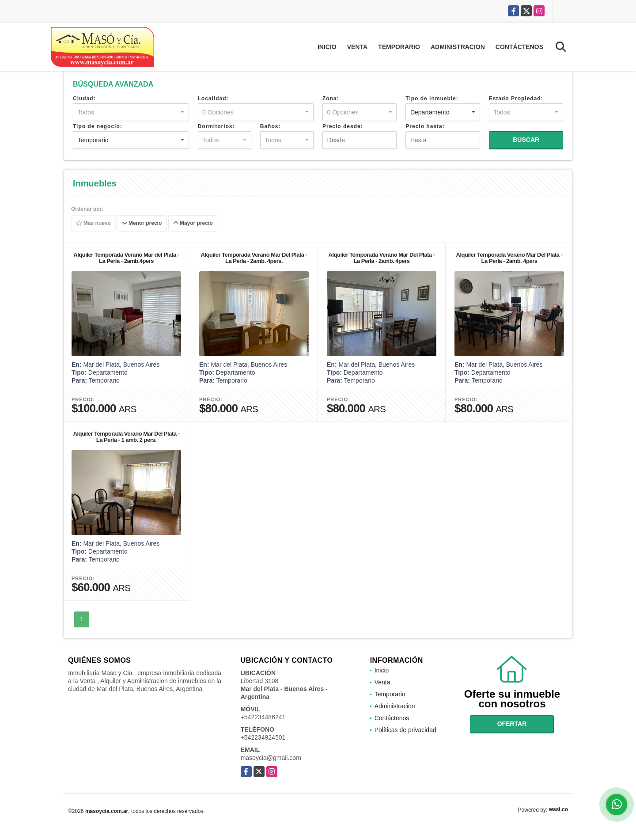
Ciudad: (84, 98)
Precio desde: (342, 126)
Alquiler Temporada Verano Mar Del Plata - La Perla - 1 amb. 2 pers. (126, 436)
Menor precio (142, 223)
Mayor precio (193, 223)
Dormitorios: (216, 126)
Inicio (327, 46)
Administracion (458, 46)
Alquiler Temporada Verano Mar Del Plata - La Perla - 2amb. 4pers (382, 257)
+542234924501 (263, 737)
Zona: (330, 98)
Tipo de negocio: (97, 126)
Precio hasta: (424, 126)
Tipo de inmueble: (431, 98)
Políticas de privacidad (405, 729)
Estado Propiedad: (516, 98)
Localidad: (213, 98)
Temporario (399, 46)
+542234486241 (263, 717)
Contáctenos (519, 46)
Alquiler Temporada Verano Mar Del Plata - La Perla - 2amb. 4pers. (254, 257)
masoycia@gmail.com (271, 757)
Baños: (270, 126)
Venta (357, 46)
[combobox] (131, 112)
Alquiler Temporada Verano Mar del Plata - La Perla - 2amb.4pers (126, 257)
